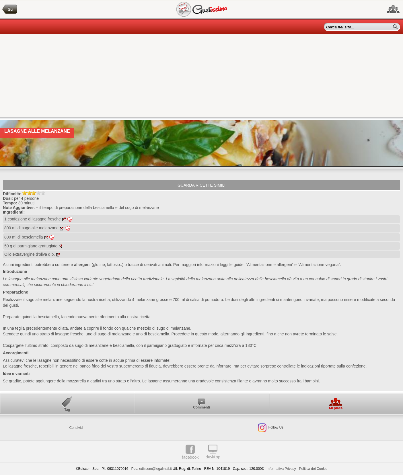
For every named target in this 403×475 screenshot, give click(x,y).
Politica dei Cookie (313, 469)
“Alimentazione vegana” (319, 264)
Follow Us (275, 428)
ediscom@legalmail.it (155, 469)
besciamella (48, 316)
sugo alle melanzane (44, 299)
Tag (67, 410)
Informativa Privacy (281, 469)
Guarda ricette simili (201, 185)
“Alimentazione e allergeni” (269, 264)
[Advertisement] (202, 77)
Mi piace (335, 408)
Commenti (201, 407)
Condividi (76, 428)
